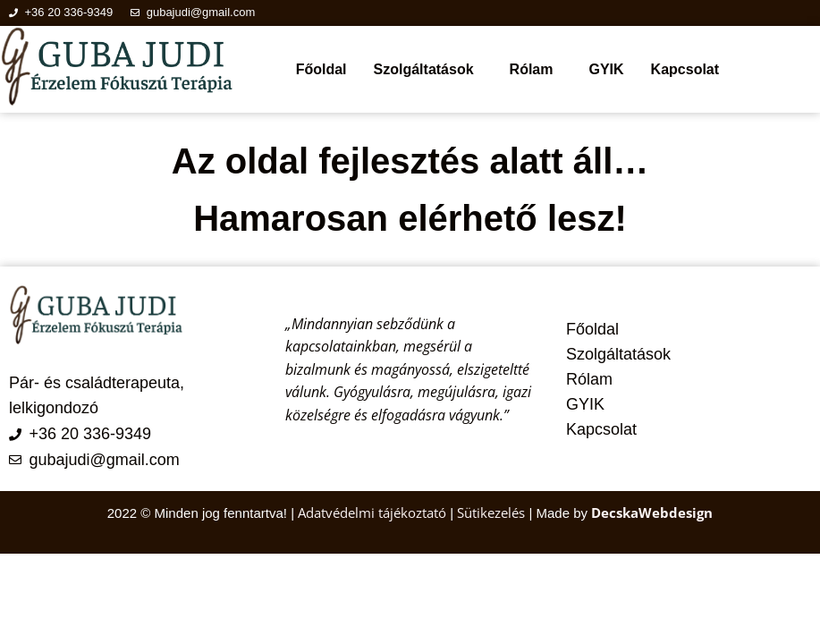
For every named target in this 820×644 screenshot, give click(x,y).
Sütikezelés (491, 512)
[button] (428, 69)
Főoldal (321, 69)
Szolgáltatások (424, 69)
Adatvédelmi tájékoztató (374, 512)
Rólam (532, 69)
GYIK (605, 69)
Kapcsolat (685, 69)
